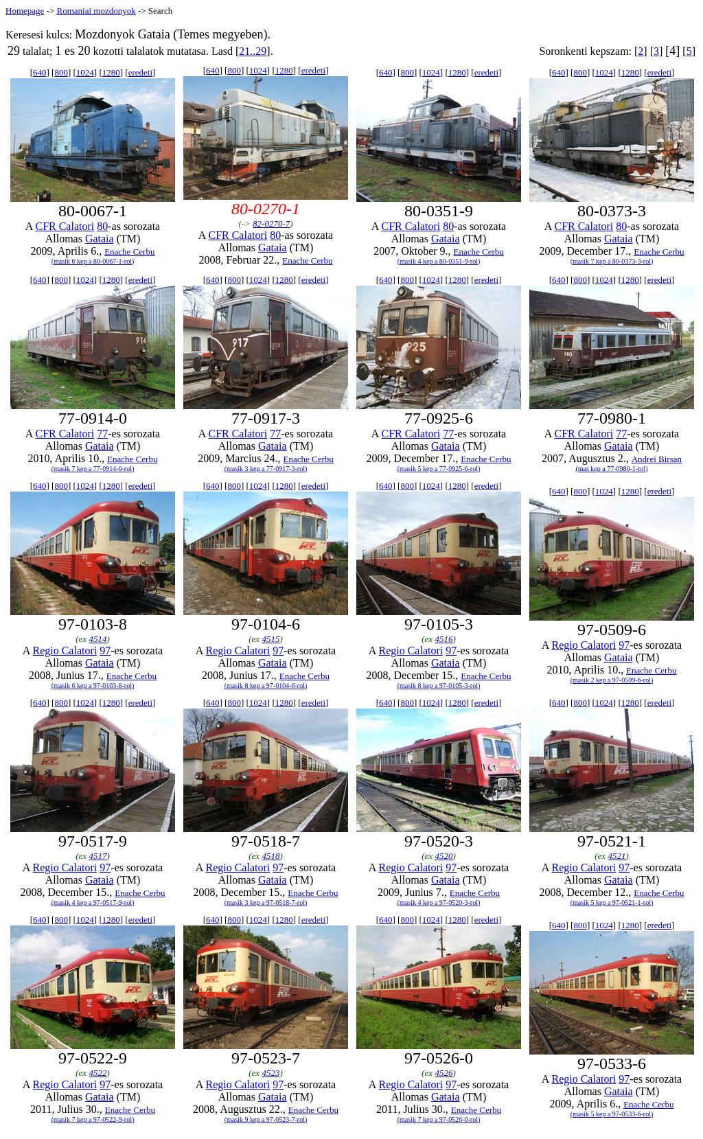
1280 (111, 72)
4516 (443, 639)
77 (102, 433)
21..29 (252, 51)
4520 (443, 856)
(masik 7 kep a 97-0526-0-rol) (439, 1119)
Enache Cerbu (129, 251)
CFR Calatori (64, 226)
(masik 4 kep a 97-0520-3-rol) (439, 902)
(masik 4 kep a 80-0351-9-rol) (439, 261)
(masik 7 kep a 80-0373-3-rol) (612, 261)
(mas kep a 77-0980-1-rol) (611, 468)
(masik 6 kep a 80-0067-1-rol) (93, 261)
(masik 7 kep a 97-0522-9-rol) (93, 1119)
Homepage (24, 10)
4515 (270, 639)
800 (61, 72)
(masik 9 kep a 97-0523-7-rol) (266, 1119)
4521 (616, 856)
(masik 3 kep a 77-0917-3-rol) (266, 468)
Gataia (99, 238)
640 (40, 72)
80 (102, 226)
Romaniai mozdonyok (95, 10)
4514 (97, 639)
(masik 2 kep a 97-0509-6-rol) (612, 680)
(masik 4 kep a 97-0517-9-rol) (93, 902)
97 (105, 650)
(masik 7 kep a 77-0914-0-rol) (93, 468)
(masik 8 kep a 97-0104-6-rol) (266, 685)
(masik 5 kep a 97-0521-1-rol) (612, 902)
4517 (97, 856)
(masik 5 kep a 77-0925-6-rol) (439, 468)
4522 (97, 1073)
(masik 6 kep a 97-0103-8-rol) (93, 685)
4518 (270, 856)
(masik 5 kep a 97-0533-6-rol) (612, 1114)
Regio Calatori (64, 650)
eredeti (140, 72)
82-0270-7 (271, 223)
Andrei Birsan (657, 459)
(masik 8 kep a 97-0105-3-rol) (439, 685)
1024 (85, 72)
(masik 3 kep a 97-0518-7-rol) (266, 902)
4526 (443, 1073)
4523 (270, 1073)
